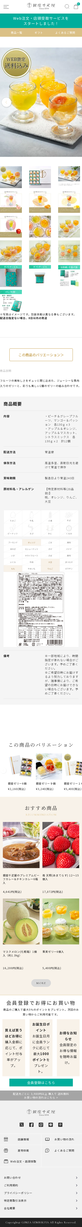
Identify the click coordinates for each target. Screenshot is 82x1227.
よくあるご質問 (65, 32)
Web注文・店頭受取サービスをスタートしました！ (41, 21)
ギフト (39, 32)
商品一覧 (16, 32)
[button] (3, 773)
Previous (7, 102)
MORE (41, 983)
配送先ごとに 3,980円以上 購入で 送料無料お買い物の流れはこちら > (41, 1095)
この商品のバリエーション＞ (41, 354)
